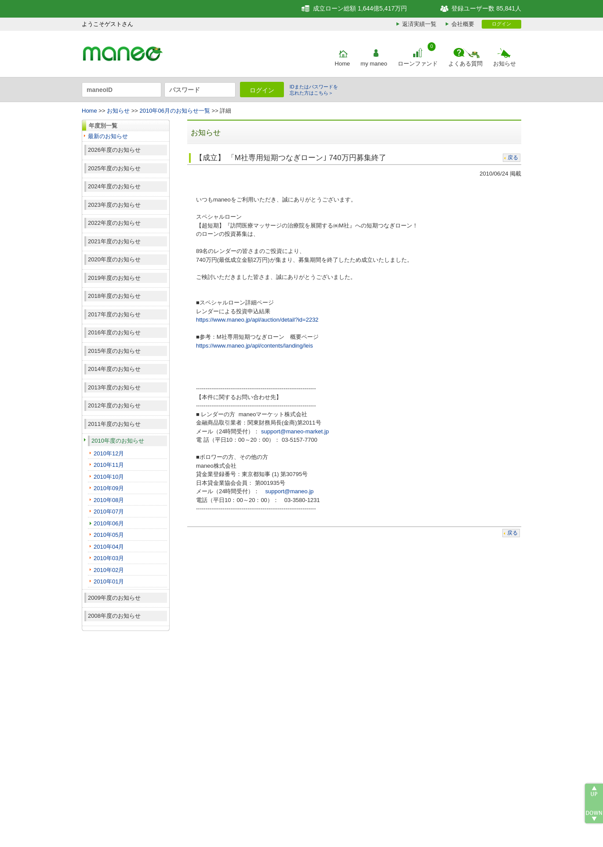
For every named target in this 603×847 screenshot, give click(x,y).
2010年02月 (109, 570)
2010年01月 (109, 581)
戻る (513, 157)
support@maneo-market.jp (295, 431)
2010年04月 (109, 546)
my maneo (373, 63)
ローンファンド (418, 63)
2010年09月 (109, 488)
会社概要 (462, 24)
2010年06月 (109, 523)
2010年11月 (109, 465)
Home (342, 63)
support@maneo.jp (289, 491)
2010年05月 (109, 535)
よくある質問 (465, 63)
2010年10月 (109, 476)
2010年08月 (109, 500)
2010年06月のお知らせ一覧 (175, 110)
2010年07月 (109, 511)
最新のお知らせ (108, 136)
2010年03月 (109, 558)
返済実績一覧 (419, 24)
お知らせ (504, 63)
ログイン (501, 23)
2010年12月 (109, 453)
